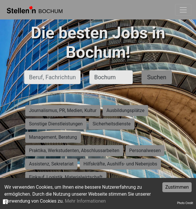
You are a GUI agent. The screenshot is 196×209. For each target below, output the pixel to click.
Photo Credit (185, 203)
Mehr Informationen (85, 201)
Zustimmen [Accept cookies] (177, 187)
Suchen (156, 77)
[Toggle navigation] (183, 10)
